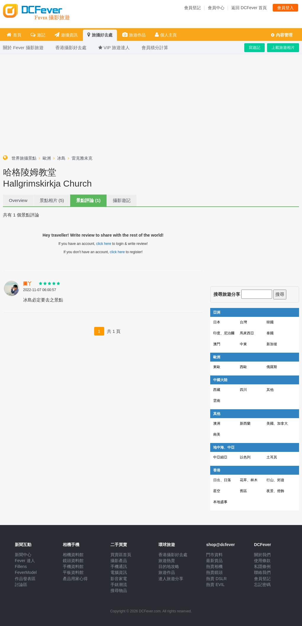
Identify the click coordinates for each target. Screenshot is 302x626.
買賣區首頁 (120, 554)
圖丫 (27, 283)
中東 (243, 344)
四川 (243, 390)
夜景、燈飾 (275, 491)
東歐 (216, 367)
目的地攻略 (168, 566)
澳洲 (216, 423)
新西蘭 (245, 423)
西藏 (216, 390)
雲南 (216, 401)
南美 (216, 434)
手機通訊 (118, 566)
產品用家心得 (75, 578)
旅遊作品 (134, 34)
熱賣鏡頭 (214, 572)
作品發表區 (25, 578)
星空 (216, 491)
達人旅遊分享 (170, 578)
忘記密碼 (262, 584)
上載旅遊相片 (283, 47)
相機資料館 (73, 554)
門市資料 (214, 554)
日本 (216, 322)
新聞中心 (23, 554)
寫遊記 (254, 47)
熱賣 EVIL (215, 584)
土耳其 (271, 457)
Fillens (21, 566)
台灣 (243, 322)
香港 (216, 470)
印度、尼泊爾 (223, 333)
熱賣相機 (214, 566)
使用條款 (262, 560)
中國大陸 (220, 380)
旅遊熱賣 (166, 560)
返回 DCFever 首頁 (249, 7)
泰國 (270, 333)
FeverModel (26, 572)
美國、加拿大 (277, 423)
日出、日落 (222, 480)
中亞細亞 (220, 457)
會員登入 (285, 7)
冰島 (61, 158)
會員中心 (216, 7)
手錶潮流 (118, 584)
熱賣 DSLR (216, 578)
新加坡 (271, 344)
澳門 (216, 344)
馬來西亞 (247, 333)
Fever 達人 (25, 560)
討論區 (21, 584)
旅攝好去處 (100, 34)
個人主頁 (166, 34)
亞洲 (216, 312)
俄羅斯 (271, 367)
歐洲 (47, 158)
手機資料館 (73, 566)
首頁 (14, 34)
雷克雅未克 (82, 158)
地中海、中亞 (223, 447)
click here (103, 244)
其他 (270, 390)
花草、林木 (249, 480)
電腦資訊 (118, 572)
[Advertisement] (151, 103)
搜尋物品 (118, 590)
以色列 (245, 457)
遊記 (37, 34)
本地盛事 (220, 502)
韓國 (270, 322)
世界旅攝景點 (24, 158)
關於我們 (262, 554)
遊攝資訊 (66, 34)
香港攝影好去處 (172, 554)
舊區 (243, 491)
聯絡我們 (262, 572)
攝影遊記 (122, 200)
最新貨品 (214, 560)
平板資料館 (73, 572)
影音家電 (118, 578)
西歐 (243, 367)
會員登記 (192, 7)
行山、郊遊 (275, 480)
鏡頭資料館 (73, 560)
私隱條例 (262, 566)
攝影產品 (118, 560)
